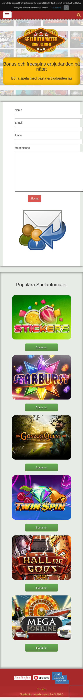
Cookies (41, 689)
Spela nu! (41, 347)
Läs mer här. (56, 8)
